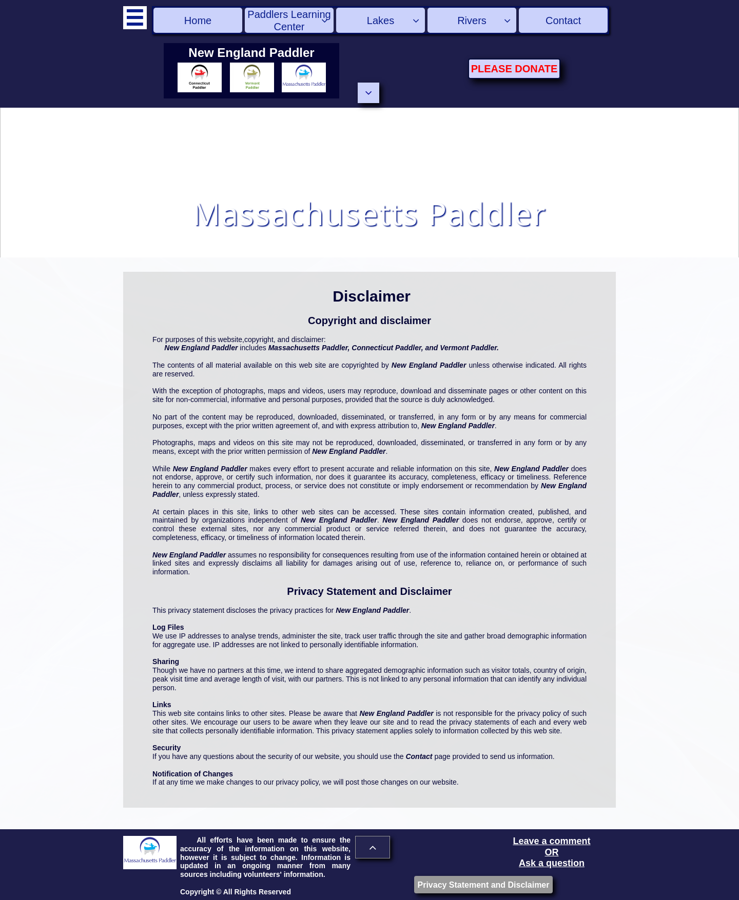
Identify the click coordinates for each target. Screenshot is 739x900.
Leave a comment (551, 841)
